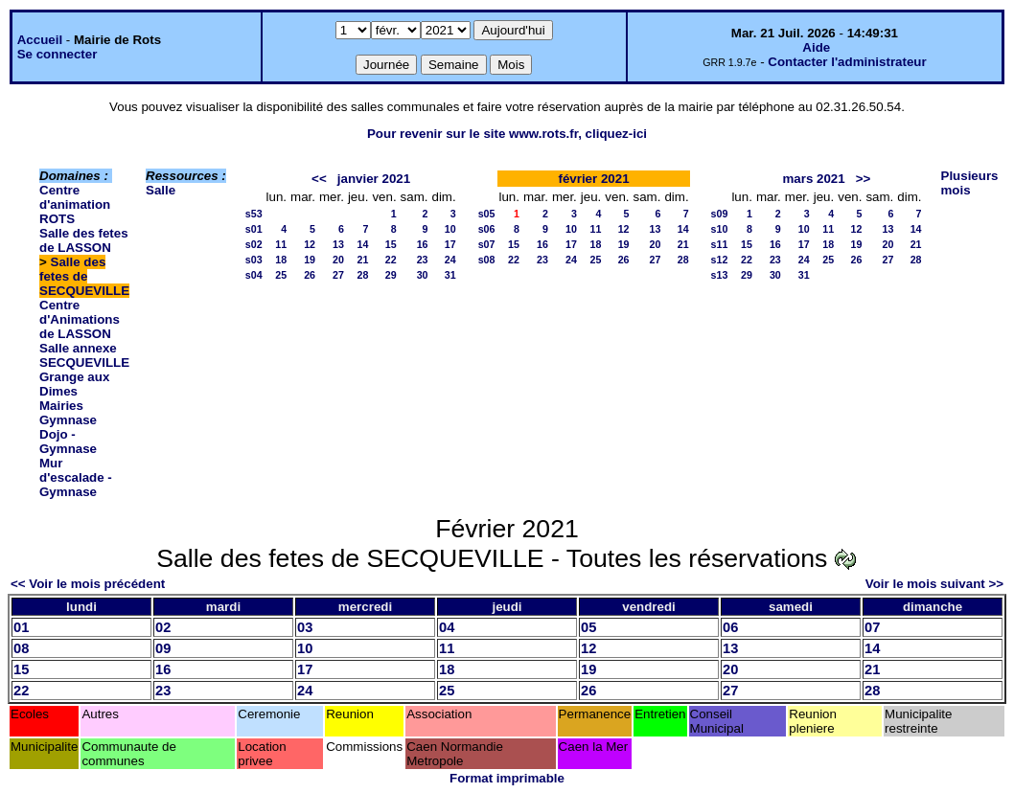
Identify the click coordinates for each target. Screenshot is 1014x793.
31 (450, 275)
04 (446, 627)
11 (281, 244)
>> (863, 178)
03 (304, 627)
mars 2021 (813, 178)
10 (450, 229)
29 (391, 275)
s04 (254, 275)
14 (363, 244)
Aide (816, 47)
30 (422, 275)
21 (363, 259)
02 (163, 627)
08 (21, 648)
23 (422, 259)
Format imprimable (507, 778)
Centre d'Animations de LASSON (79, 319)
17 (450, 244)
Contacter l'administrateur (847, 62)
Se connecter (57, 54)
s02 (254, 244)
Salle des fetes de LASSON (83, 240)
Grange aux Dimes (74, 384)
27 (338, 275)
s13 (719, 275)
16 (422, 244)
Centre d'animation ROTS (74, 204)
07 (872, 627)
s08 (486, 259)
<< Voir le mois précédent (88, 584)
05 (588, 627)
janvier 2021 (373, 178)
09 (163, 648)
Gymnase (68, 420)
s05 (486, 213)
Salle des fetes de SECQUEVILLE (84, 276)
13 (338, 244)
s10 (719, 229)
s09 (719, 213)
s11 (719, 244)
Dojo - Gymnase (68, 441)
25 (281, 275)
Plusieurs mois (970, 183)
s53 (254, 213)
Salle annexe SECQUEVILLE (84, 355)
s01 (254, 229)
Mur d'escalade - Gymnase (75, 477)
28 (363, 275)
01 (21, 627)
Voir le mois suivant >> (934, 584)
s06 (486, 229)
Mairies (61, 405)
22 (391, 259)
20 (338, 259)
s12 (719, 259)
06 (730, 627)
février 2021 (593, 178)
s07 (486, 244)
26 (309, 275)
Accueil (39, 40)
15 (391, 244)
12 (309, 244)
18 (281, 259)
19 (309, 259)
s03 (254, 259)
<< (319, 178)
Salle (160, 190)
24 (450, 259)
